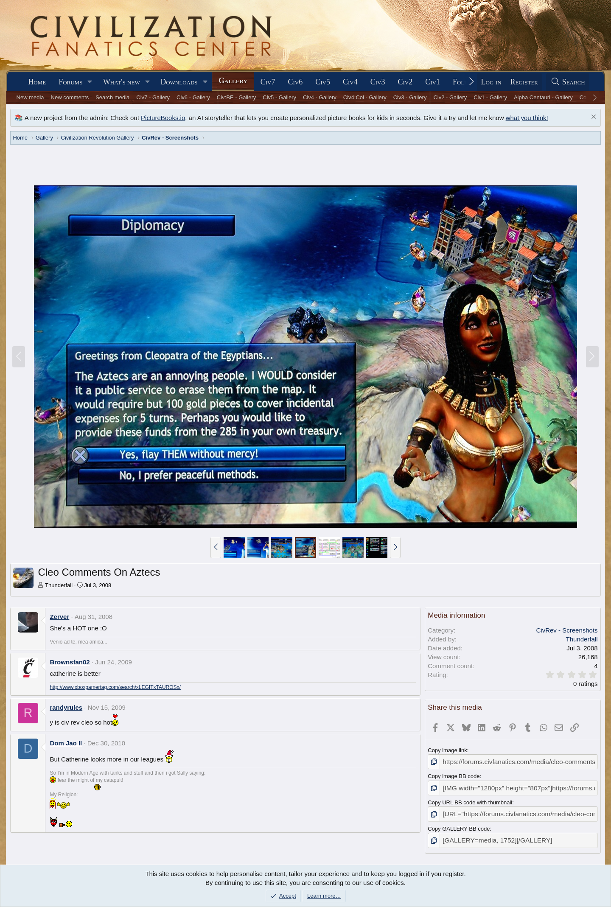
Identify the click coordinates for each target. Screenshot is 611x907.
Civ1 (432, 82)
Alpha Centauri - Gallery (543, 97)
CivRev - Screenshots (567, 630)
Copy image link (447, 750)
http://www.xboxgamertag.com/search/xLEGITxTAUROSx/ (115, 687)
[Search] (567, 82)
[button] (90, 82)
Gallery (233, 80)
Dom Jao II (66, 743)
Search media (112, 97)
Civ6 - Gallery (193, 97)
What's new (121, 82)
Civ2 (405, 82)
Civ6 (295, 82)
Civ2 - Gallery (450, 97)
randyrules (66, 707)
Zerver (59, 616)
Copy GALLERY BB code (459, 824)
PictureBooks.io (163, 117)
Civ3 (377, 82)
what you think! (527, 117)
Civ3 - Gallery (410, 97)
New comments (70, 97)
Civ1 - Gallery (490, 97)
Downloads (178, 82)
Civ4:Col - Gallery (365, 97)
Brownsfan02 (70, 662)
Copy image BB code (453, 775)
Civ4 (350, 82)
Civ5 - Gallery (279, 97)
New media (30, 97)
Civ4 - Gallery (319, 97)
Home (37, 82)
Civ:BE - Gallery (236, 97)
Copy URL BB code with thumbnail (470, 799)
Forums (70, 82)
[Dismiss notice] (592, 117)
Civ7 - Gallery (153, 97)
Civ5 (322, 82)
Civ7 (268, 82)
